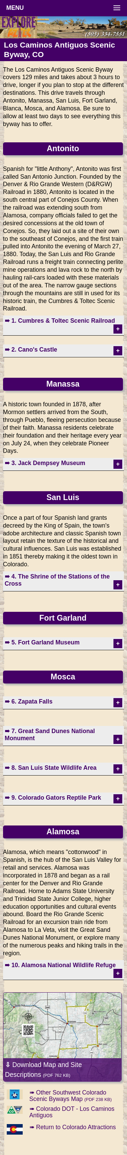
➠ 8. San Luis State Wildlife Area (51, 767)
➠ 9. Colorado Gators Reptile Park (53, 797)
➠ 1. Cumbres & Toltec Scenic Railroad (60, 320)
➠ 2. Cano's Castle (31, 349)
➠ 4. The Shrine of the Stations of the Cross (57, 580)
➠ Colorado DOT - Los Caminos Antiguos (71, 1112)
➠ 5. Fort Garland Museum (42, 642)
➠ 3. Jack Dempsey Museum (45, 463)
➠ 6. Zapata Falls (28, 701)
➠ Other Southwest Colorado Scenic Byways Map (70, 1095)
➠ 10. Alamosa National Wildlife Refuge (60, 965)
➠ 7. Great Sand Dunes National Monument (50, 735)
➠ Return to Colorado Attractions (72, 1127)
